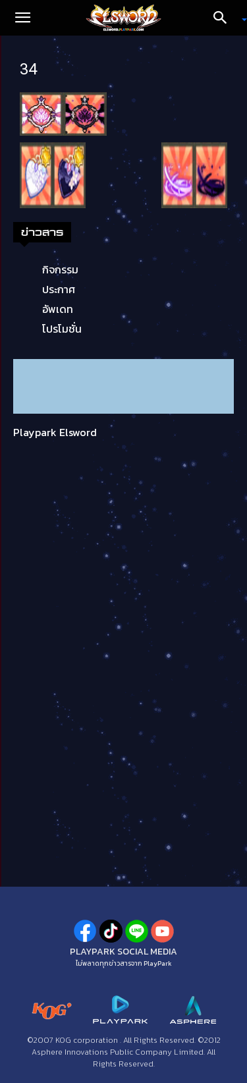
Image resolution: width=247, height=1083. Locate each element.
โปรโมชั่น (62, 329)
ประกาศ (58, 289)
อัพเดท (57, 309)
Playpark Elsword (55, 432)
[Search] (224, 18)
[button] (22, 18)
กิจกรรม (60, 269)
